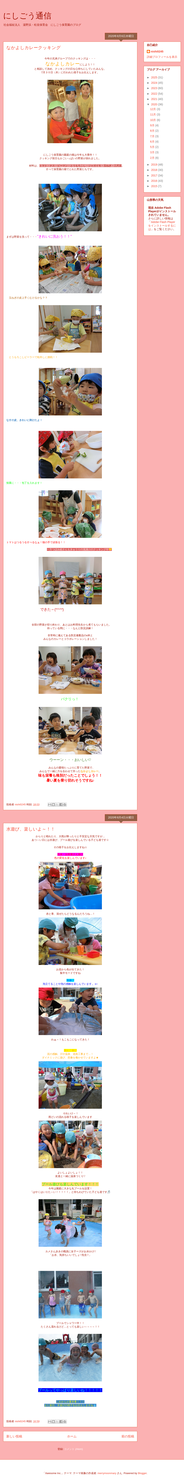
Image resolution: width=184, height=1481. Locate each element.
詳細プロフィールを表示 (162, 56)
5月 (152, 147)
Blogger (142, 1473)
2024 (154, 82)
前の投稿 (127, 1436)
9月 (152, 125)
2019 (154, 164)
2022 (154, 93)
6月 (152, 141)
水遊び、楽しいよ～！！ (30, 829)
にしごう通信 (27, 15)
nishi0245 (157, 51)
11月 (153, 114)
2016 (154, 180)
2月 (152, 157)
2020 (154, 104)
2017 (154, 175)
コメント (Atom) (73, 1449)
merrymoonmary (107, 1473)
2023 (154, 88)
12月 (153, 109)
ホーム (72, 1436)
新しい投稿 (14, 1436)
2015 (154, 186)
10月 (153, 120)
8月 (152, 130)
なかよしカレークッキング (33, 47)
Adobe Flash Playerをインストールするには (162, 225)
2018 (154, 169)
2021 (154, 99)
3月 (152, 152)
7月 (152, 136)
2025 (154, 77)
